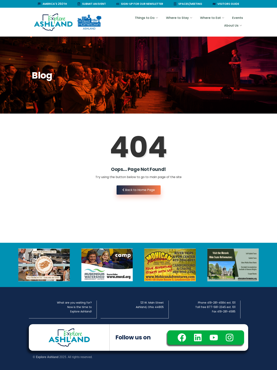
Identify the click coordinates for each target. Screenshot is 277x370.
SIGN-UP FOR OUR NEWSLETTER (139, 4)
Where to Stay (155, 22)
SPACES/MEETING (188, 4)
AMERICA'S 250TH (52, 4)
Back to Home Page (138, 190)
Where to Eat (187, 22)
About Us (232, 22)
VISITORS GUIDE (226, 4)
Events (212, 22)
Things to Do (123, 22)
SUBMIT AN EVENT (92, 4)
